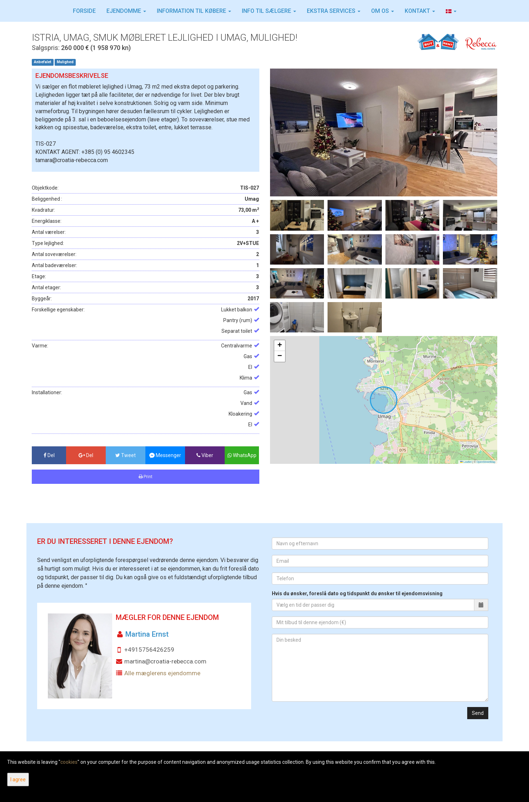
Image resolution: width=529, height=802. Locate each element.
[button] (451, 11)
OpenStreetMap (485, 461)
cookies (69, 762)
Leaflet (465, 461)
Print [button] (146, 476)
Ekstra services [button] (333, 10)
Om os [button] (382, 10)
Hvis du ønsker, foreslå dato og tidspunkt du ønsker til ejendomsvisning (357, 593)
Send (478, 713)
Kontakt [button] (420, 10)
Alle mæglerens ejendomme (162, 673)
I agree (18, 779)
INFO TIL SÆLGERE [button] (269, 10)
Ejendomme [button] (126, 10)
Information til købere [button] (194, 10)
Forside (84, 10)
